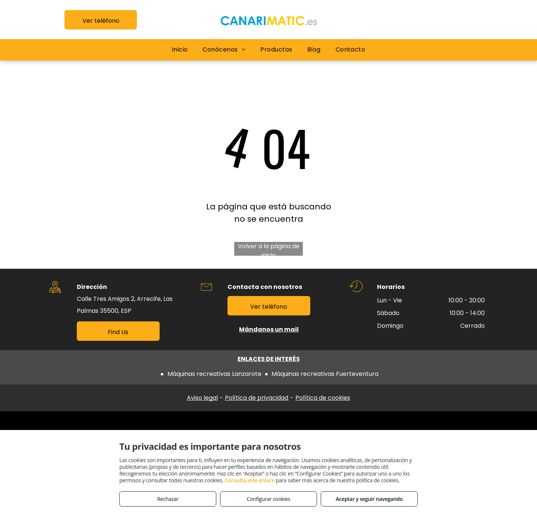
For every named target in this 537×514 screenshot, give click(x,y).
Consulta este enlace (249, 480)
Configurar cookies (269, 498)
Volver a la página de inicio (268, 249)
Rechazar (167, 498)
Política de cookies (322, 397)
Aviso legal (202, 397)
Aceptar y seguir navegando (369, 498)
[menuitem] (179, 49)
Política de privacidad (256, 397)
